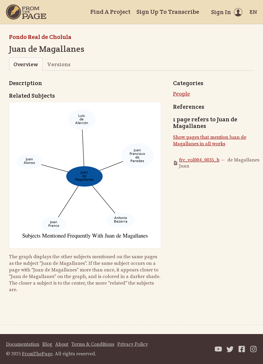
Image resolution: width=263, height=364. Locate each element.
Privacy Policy (132, 344)
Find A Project (110, 12)
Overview (25, 64)
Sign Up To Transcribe (167, 12)
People (181, 93)
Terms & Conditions (92, 344)
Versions (58, 64)
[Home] (26, 11)
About (61, 344)
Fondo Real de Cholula (40, 37)
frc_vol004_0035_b (199, 160)
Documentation (22, 344)
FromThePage (37, 354)
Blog (47, 344)
